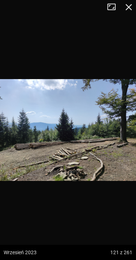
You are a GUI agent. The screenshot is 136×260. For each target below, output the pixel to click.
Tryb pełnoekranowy (114, 7)
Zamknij (128, 7)
